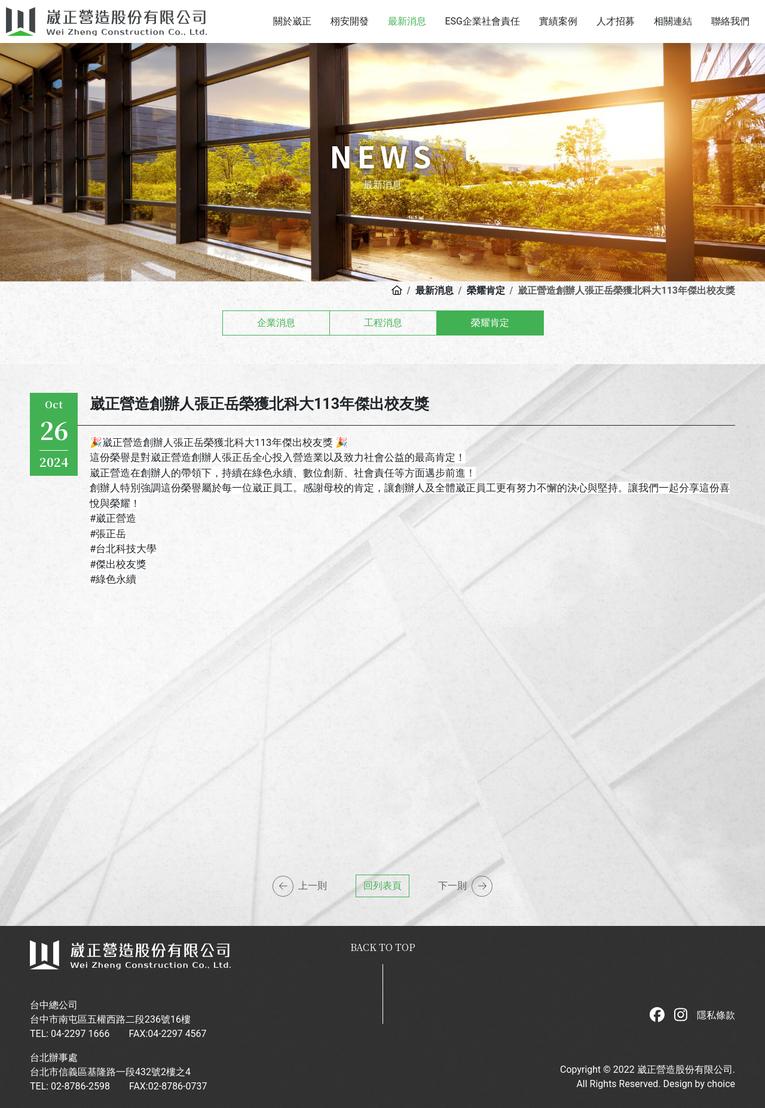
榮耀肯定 (490, 322)
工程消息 (383, 322)
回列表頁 (382, 885)
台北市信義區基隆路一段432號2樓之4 (110, 1072)
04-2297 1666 (80, 1033)
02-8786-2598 (80, 1086)
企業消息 (276, 322)
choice (721, 1083)
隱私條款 (716, 1015)
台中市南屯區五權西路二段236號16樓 (110, 1019)
